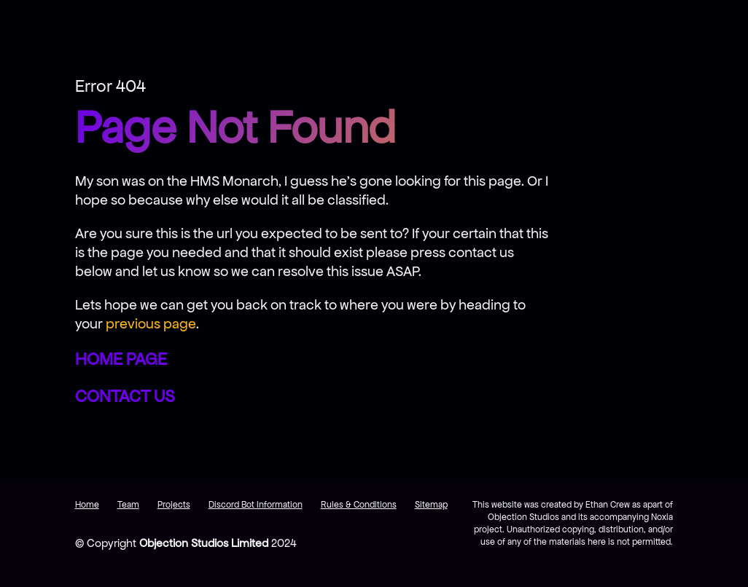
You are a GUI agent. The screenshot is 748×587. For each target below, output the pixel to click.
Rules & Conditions (359, 505)
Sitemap (431, 505)
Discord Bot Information (256, 505)
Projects (173, 505)
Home (87, 505)
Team (128, 505)
